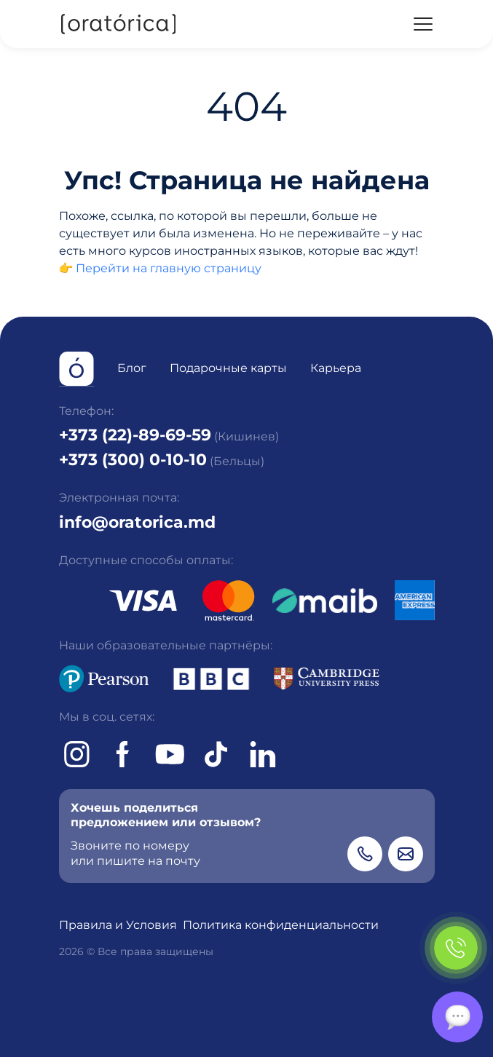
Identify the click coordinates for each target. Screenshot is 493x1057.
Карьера (335, 368)
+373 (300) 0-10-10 (133, 459)
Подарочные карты (228, 368)
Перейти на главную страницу (168, 268)
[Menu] (423, 24)
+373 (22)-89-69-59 (135, 434)
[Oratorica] (117, 24)
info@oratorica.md (137, 522)
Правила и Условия (118, 925)
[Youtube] (169, 754)
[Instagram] (76, 754)
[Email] (405, 853)
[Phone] (364, 853)
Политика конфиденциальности (281, 925)
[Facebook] (123, 754)
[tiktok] (216, 754)
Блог (131, 368)
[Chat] (457, 1016)
